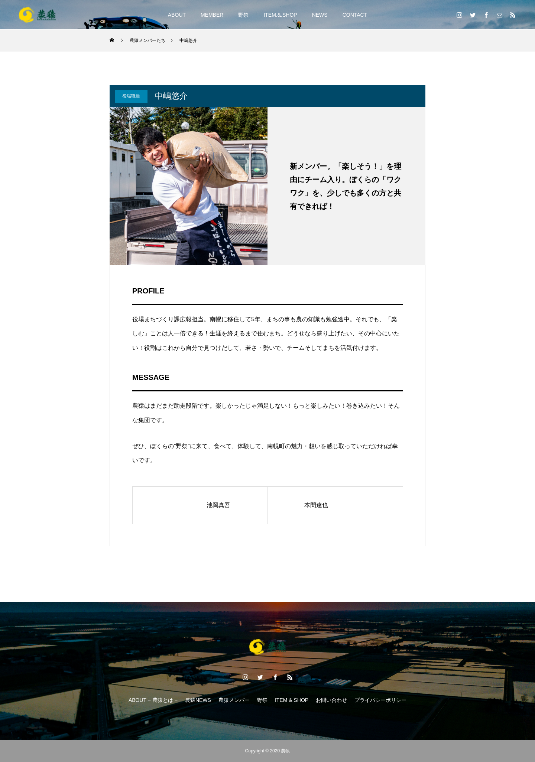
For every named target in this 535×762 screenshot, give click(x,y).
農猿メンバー (234, 700)
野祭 (243, 15)
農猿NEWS (198, 700)
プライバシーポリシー (380, 700)
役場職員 (131, 96)
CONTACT (355, 15)
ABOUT (177, 15)
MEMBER (212, 15)
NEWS (320, 15)
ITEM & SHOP (291, 700)
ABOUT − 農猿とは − (153, 700)
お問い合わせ (331, 700)
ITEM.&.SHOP (280, 15)
